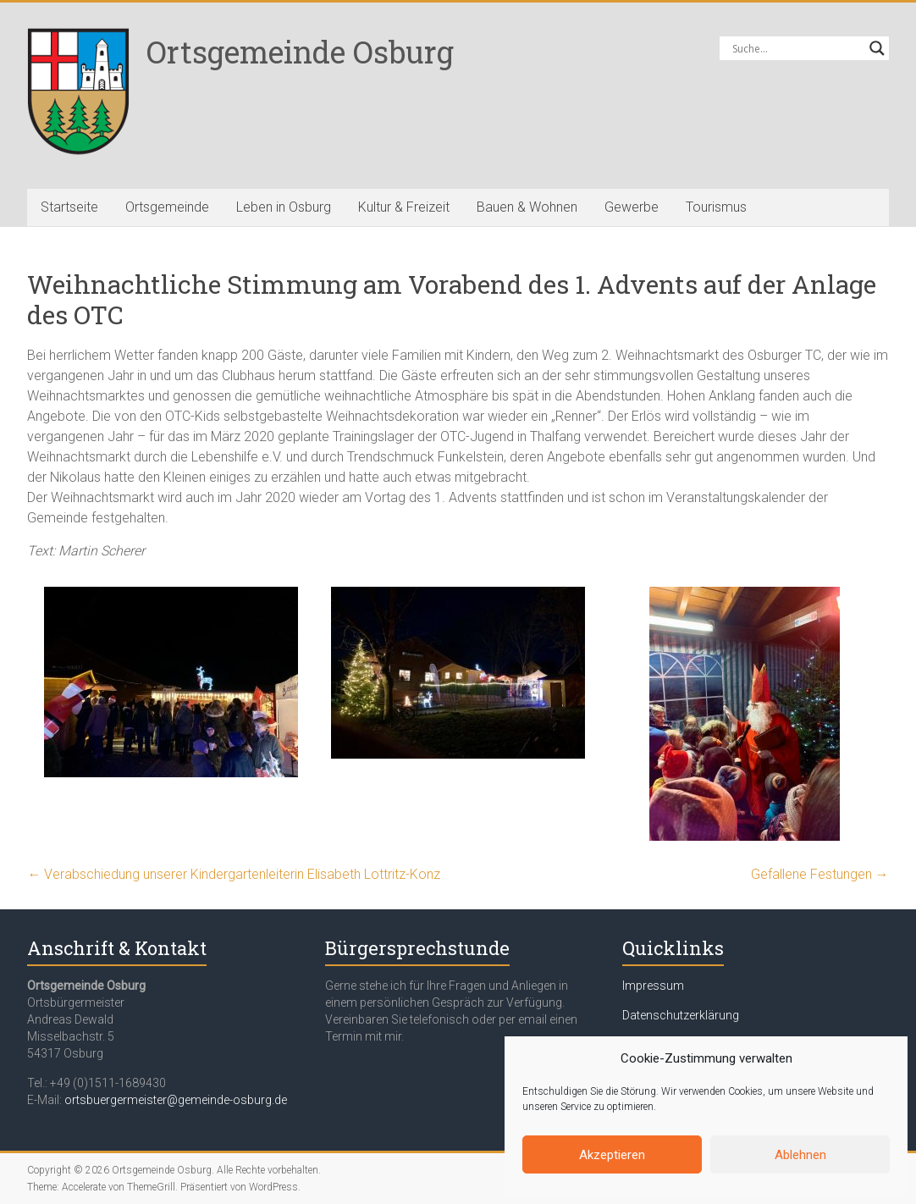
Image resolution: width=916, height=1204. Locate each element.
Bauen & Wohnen (527, 207)
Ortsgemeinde (167, 207)
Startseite (69, 207)
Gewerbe (631, 207)
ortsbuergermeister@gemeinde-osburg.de (175, 1100)
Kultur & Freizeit (404, 207)
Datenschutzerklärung (680, 1015)
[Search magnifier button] (877, 48)
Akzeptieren (612, 1155)
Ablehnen (800, 1155)
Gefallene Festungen (820, 874)
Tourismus (716, 207)
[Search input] (796, 48)
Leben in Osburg (283, 207)
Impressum (653, 985)
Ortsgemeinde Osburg (300, 51)
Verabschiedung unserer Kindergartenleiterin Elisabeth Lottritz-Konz (233, 874)
